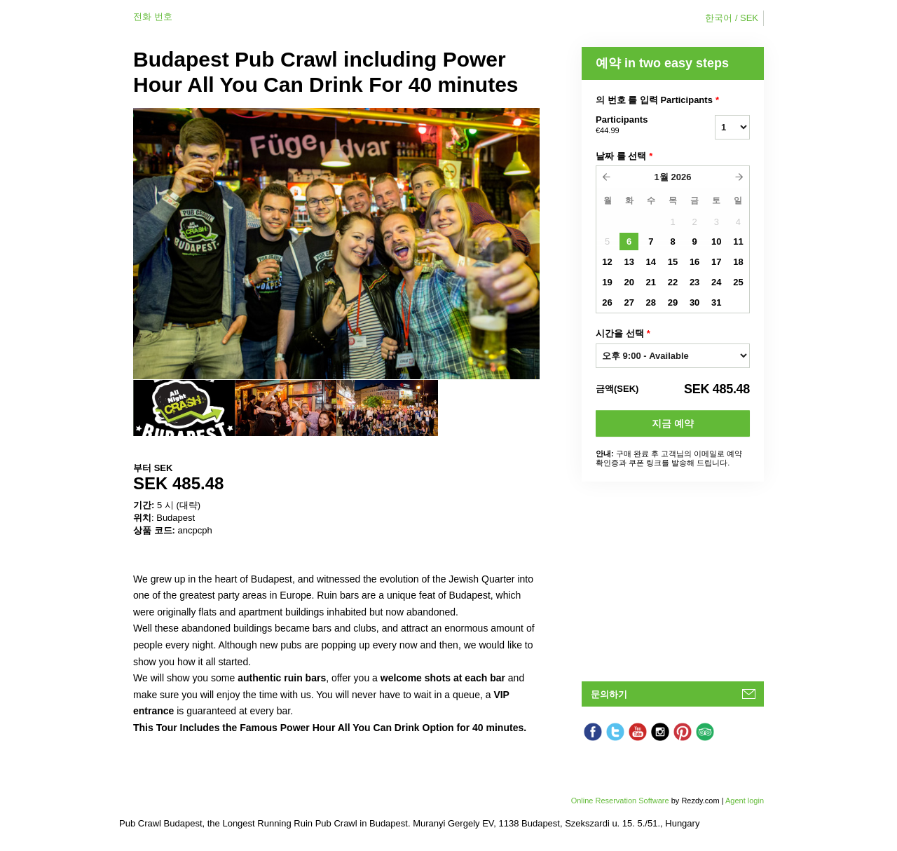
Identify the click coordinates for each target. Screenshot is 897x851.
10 (716, 241)
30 (694, 302)
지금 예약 (673, 423)
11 (738, 241)
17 (716, 262)
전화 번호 (152, 16)
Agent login (744, 800)
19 (607, 282)
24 (716, 282)
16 (694, 262)
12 (607, 262)
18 (738, 262)
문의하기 (609, 694)
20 (629, 282)
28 (651, 302)
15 (673, 262)
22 (673, 282)
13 (629, 262)
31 (716, 302)
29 (673, 302)
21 (651, 282)
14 (651, 262)
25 (738, 282)
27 (629, 302)
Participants (638, 125)
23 (694, 282)
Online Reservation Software (620, 800)
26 (607, 302)
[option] (184, 408)
